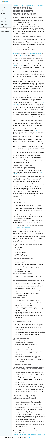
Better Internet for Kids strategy (23, 227)
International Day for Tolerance (34, 53)
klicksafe (35, 130)
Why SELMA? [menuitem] (4, 7)
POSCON (15, 224)
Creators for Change (23, 55)
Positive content (39, 5)
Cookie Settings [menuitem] (21, 437)
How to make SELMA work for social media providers (24, 5)
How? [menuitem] (2, 10)
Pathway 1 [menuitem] (3, 13)
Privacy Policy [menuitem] (13, 437)
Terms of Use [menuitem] (6, 437)
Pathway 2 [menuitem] (3, 16)
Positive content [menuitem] (4, 28)
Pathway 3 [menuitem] (3, 18)
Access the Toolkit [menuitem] (5, 31)
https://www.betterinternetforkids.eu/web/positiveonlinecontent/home (29, 434)
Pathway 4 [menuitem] (3, 21)
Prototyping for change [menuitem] (4, 25)
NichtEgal (19, 65)
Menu (42, 2)
